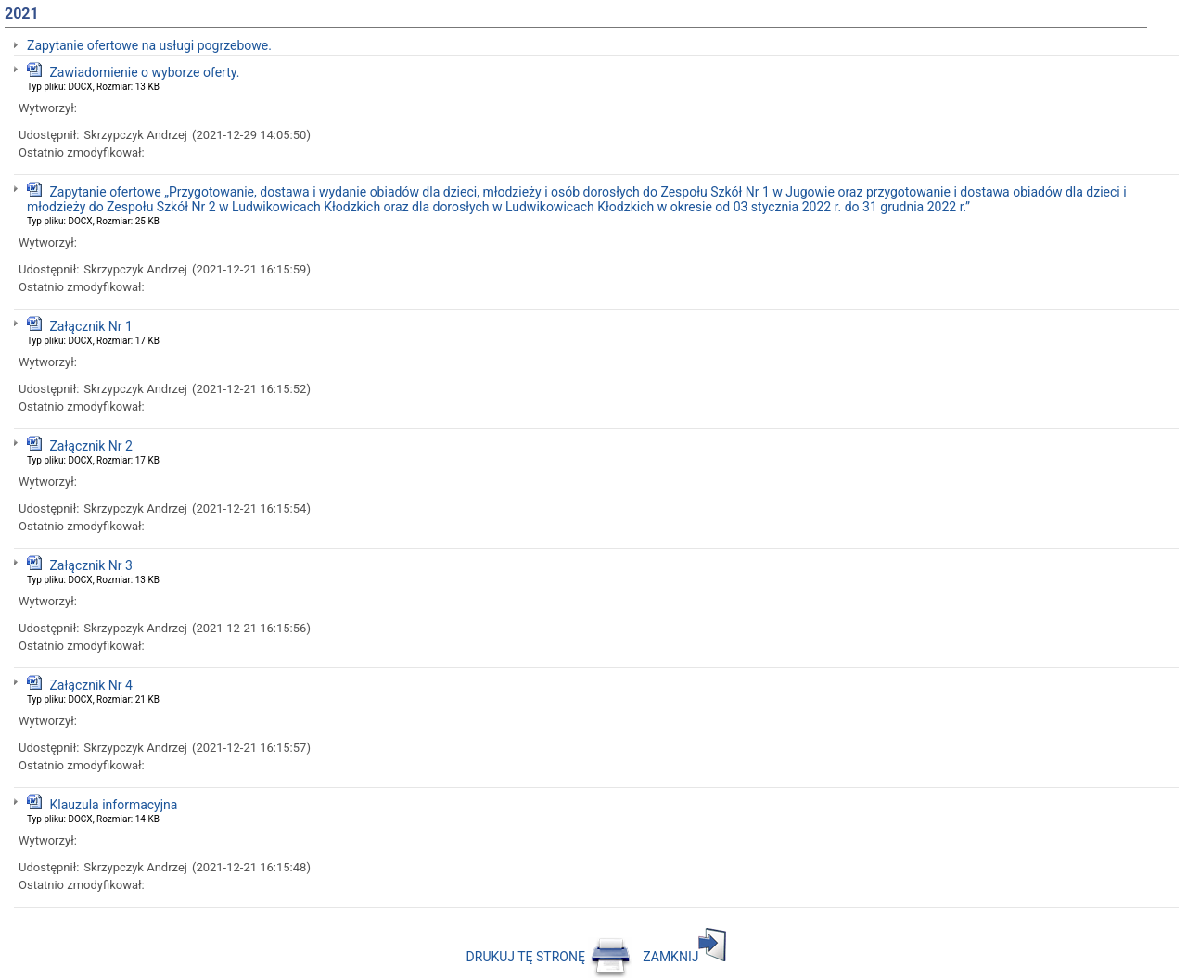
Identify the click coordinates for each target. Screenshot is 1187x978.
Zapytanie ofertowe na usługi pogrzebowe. (149, 45)
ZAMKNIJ (684, 956)
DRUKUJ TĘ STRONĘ (549, 956)
